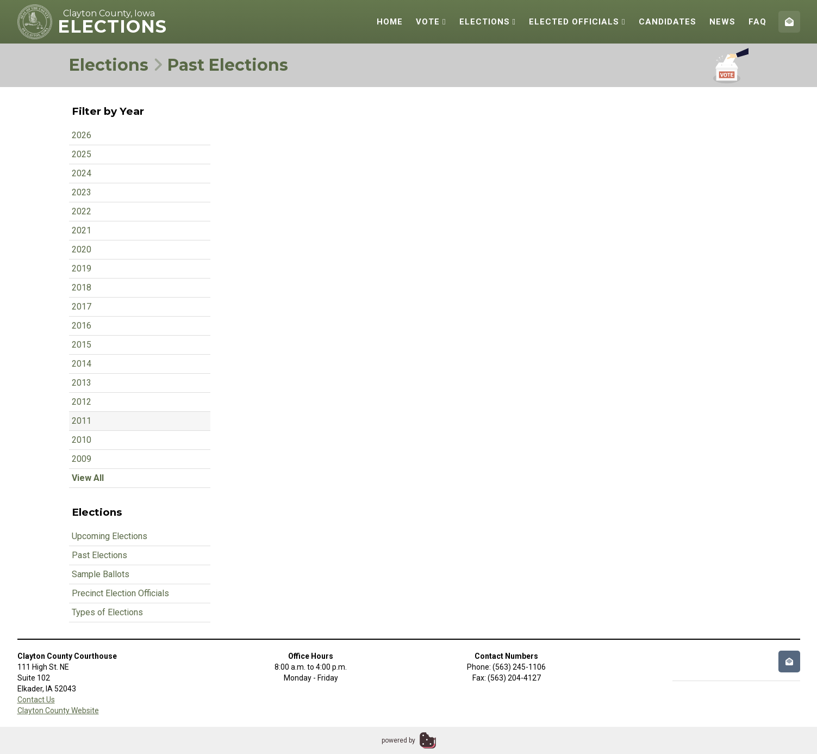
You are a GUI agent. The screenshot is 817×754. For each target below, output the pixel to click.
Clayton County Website (58, 710)
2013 (81, 383)
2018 (81, 287)
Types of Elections (107, 612)
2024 (81, 173)
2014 (81, 364)
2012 (81, 402)
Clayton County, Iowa (109, 13)
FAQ (757, 22)
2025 (81, 154)
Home (390, 22)
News (722, 22)
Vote (431, 22)
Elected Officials (577, 22)
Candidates (667, 22)
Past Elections (99, 555)
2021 (81, 230)
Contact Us (36, 699)
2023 (81, 192)
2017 (81, 306)
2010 (81, 440)
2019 (81, 268)
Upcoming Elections (109, 536)
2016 (81, 325)
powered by (398, 740)
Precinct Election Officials (120, 593)
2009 (81, 459)
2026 (81, 135)
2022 (81, 211)
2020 (81, 249)
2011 (81, 421)
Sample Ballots (100, 574)
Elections (487, 22)
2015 (81, 344)
